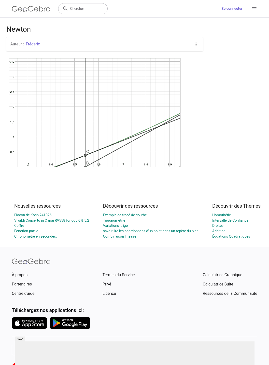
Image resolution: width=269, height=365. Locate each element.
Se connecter (232, 9)
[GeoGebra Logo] (31, 9)
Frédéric (33, 44)
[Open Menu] (254, 9)
